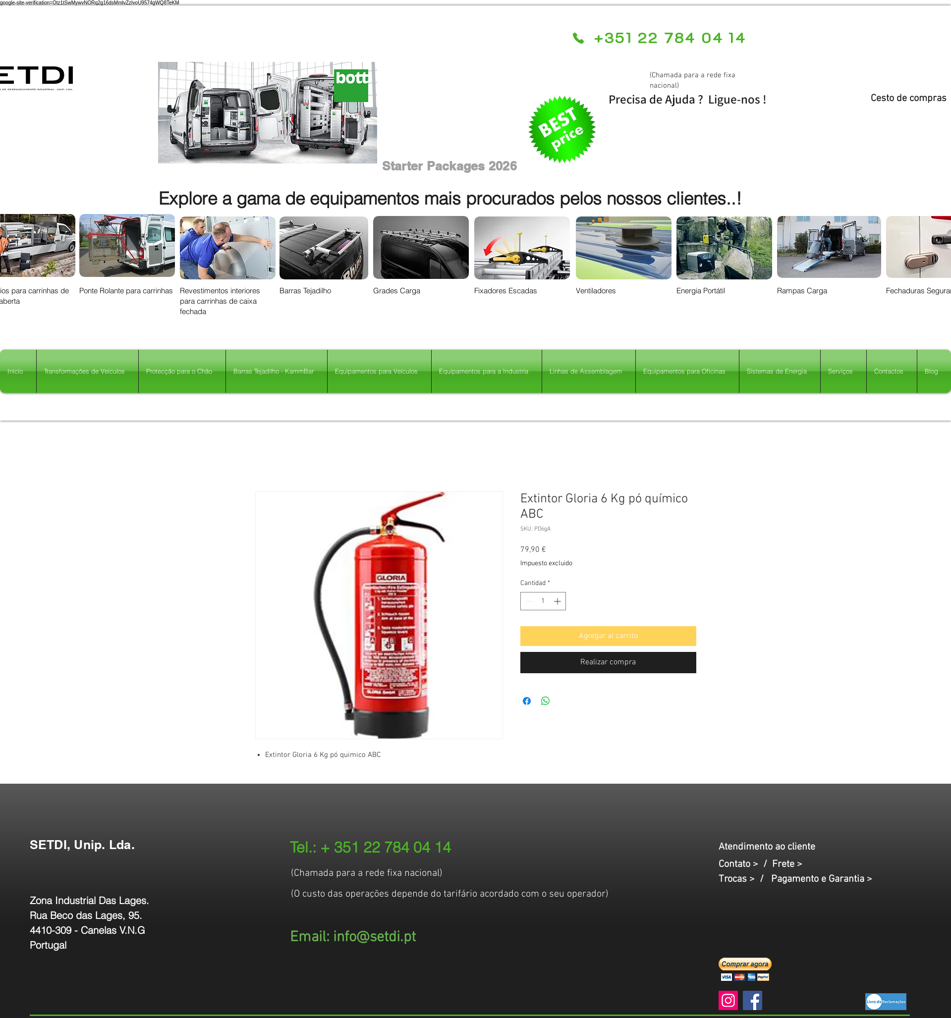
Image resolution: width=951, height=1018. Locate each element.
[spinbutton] (543, 601)
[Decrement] (528, 601)
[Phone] (578, 38)
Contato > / (745, 864)
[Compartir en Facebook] (527, 701)
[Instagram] (728, 1000)
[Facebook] (752, 1000)
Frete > (787, 864)
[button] (745, 969)
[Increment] (558, 601)
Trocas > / (745, 879)
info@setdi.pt (374, 937)
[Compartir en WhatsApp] (546, 701)
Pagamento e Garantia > (821, 879)
